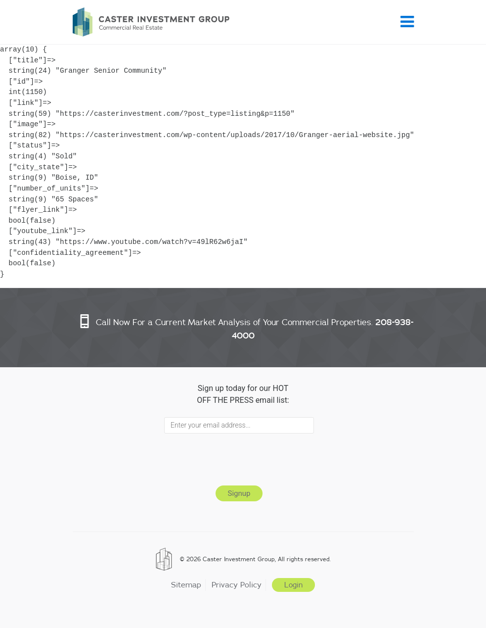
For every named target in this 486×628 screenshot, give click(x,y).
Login (293, 584)
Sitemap (186, 584)
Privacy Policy (237, 584)
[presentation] (239, 457)
